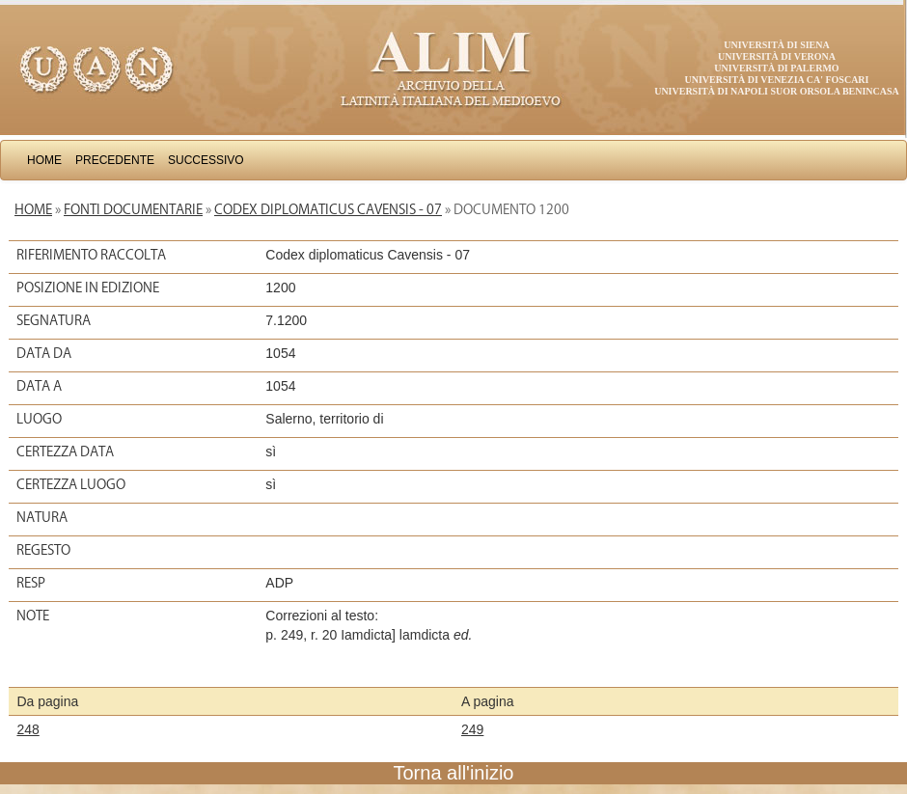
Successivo (206, 160)
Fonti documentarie (133, 209)
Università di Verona (777, 56)
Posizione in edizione (87, 287)
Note (32, 615)
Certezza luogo (70, 484)
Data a (39, 386)
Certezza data (65, 451)
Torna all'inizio (454, 772)
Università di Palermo (776, 68)
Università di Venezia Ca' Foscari (777, 79)
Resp (30, 582)
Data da (43, 353)
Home (44, 160)
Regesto (43, 550)
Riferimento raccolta (91, 254)
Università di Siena (776, 45)
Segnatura (53, 320)
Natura (42, 517)
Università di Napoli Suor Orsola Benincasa (776, 91)
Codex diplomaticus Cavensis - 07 (328, 209)
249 (472, 729)
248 (27, 729)
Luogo (39, 418)
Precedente (114, 160)
